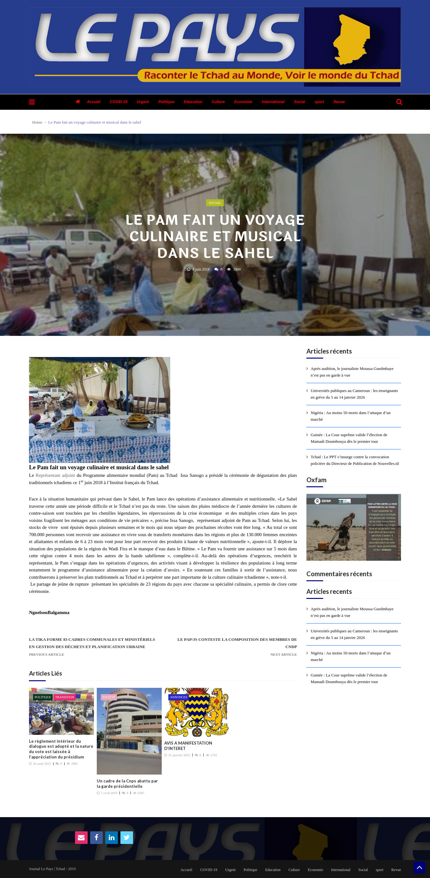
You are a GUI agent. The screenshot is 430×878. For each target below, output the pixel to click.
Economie (243, 102)
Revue (339, 102)
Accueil (94, 102)
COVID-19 (118, 102)
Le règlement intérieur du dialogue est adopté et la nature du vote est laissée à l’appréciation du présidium (61, 749)
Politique (167, 102)
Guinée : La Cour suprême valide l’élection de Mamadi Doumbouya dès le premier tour (349, 438)
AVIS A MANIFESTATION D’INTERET (188, 745)
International (273, 102)
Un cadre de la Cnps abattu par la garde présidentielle (127, 783)
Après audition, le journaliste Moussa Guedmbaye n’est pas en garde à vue (352, 372)
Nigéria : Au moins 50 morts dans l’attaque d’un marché (351, 416)
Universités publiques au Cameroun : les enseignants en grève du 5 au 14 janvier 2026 (354, 394)
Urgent (143, 102)
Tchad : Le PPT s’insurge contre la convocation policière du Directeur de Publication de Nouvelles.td (355, 460)
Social (299, 102)
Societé (108, 697)
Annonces (178, 697)
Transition (64, 697)
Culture (218, 102)
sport (319, 102)
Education (193, 102)
